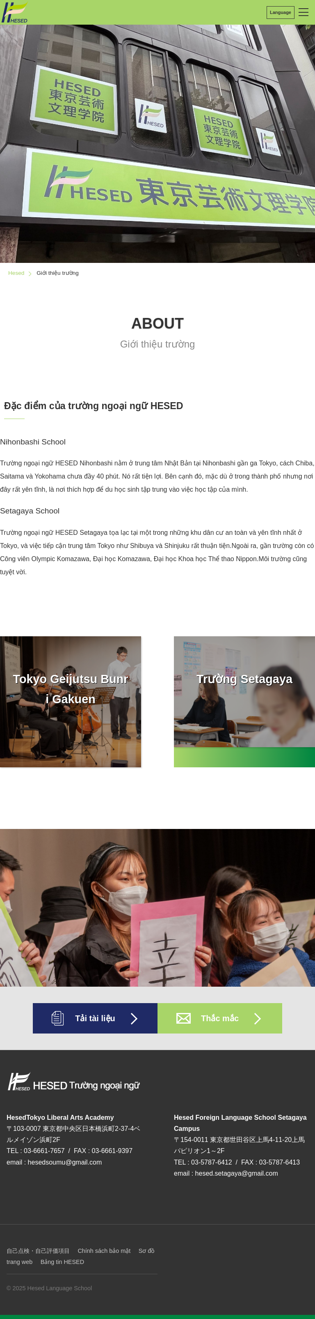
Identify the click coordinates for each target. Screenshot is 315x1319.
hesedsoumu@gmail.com (65, 1162)
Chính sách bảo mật (104, 1251)
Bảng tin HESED (62, 1262)
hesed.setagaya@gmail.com (236, 1173)
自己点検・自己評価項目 (38, 1251)
